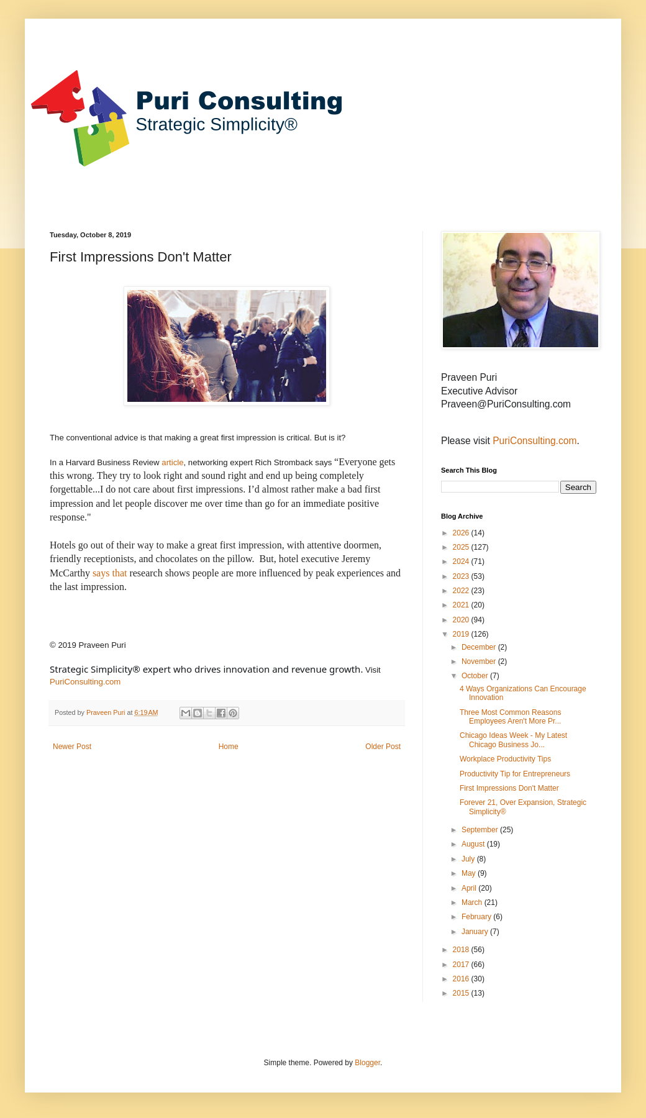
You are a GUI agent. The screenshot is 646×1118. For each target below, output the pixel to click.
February (477, 916)
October (476, 675)
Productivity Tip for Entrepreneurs (515, 774)
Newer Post (72, 746)
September (481, 829)
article (172, 462)
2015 (462, 993)
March (473, 902)
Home (229, 746)
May (470, 873)
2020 (462, 620)
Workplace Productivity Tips (505, 759)
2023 (462, 576)
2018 (462, 949)
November (480, 661)
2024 (462, 561)
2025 (462, 547)
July (469, 859)
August (474, 844)
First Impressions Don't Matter (509, 788)
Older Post (383, 746)
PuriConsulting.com (85, 681)
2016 (462, 979)
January (476, 931)
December (480, 647)
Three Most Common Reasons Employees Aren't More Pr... (510, 716)
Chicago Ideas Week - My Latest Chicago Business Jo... (513, 739)
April (470, 888)
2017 (462, 964)
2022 (462, 590)
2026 (462, 533)
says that (110, 573)
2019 (462, 634)
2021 (462, 605)
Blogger (367, 1062)
